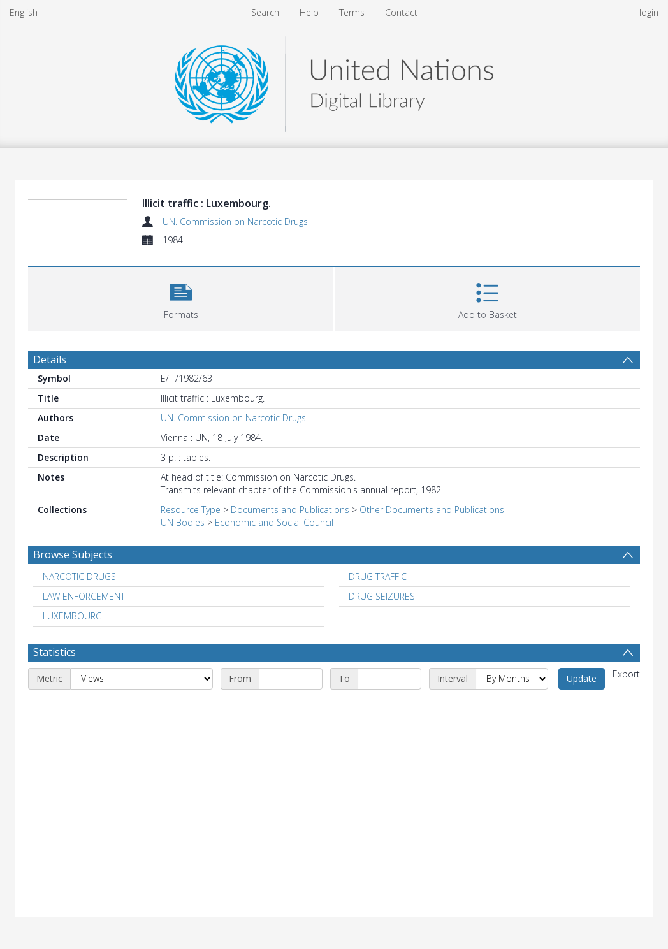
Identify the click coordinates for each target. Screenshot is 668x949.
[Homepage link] (334, 81)
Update (582, 678)
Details (49, 359)
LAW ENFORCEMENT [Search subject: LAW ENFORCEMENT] (84, 596)
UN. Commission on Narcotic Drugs (235, 221)
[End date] (389, 679)
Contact (401, 12)
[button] (180, 297)
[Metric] (141, 679)
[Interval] (512, 679)
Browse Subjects (72, 554)
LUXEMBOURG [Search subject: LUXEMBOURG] (72, 616)
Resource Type (191, 509)
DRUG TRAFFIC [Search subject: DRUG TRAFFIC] (378, 576)
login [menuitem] (648, 12)
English (24, 12)
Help (309, 12)
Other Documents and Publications (431, 509)
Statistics (54, 652)
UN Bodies (183, 522)
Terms (352, 12)
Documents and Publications (290, 509)
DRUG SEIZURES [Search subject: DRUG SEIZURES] (382, 596)
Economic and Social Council (274, 522)
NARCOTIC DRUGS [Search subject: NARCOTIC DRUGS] (79, 576)
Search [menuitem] (265, 12)
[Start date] (291, 679)
